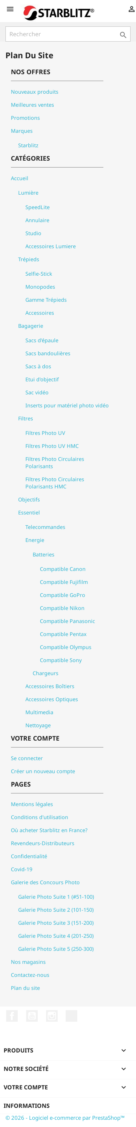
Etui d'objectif (42, 379)
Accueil (19, 178)
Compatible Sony (61, 660)
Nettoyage (38, 725)
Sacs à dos (38, 366)
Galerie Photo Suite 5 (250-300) (56, 948)
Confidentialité (29, 856)
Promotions (25, 117)
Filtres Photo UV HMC (52, 445)
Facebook (12, 1016)
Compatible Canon (63, 568)
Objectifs (29, 499)
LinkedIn (71, 1016)
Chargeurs (45, 673)
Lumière (28, 192)
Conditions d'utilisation (39, 817)
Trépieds (28, 259)
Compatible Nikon (62, 608)
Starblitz (28, 145)
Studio (33, 233)
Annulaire (37, 220)
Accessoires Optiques (51, 699)
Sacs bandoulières (47, 353)
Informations (27, 1106)
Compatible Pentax (63, 634)
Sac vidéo (37, 392)
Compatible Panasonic (67, 621)
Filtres (25, 418)
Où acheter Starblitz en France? (49, 830)
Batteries (43, 554)
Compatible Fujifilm (64, 582)
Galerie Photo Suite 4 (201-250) (56, 935)
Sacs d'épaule (41, 340)
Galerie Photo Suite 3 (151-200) (56, 922)
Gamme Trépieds (46, 299)
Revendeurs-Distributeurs (42, 843)
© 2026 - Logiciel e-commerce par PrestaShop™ (65, 1117)
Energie (34, 540)
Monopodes (40, 286)
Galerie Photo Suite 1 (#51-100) (56, 896)
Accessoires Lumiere (50, 246)
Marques (22, 130)
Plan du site (25, 987)
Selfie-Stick (38, 273)
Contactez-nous (30, 974)
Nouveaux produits (34, 91)
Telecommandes (45, 527)
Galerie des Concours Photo (45, 882)
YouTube (32, 1016)
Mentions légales (32, 804)
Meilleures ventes (32, 104)
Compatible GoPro (62, 595)
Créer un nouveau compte (43, 771)
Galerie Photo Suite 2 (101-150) (56, 909)
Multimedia (39, 712)
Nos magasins (28, 961)
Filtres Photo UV (45, 432)
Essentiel (29, 512)
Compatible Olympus (65, 647)
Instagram (52, 1016)
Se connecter (27, 758)
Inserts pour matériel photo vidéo (67, 405)
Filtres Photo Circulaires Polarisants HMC (54, 483)
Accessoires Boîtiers (49, 686)
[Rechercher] (68, 34)
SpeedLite (37, 207)
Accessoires (39, 312)
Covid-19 (21, 869)
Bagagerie (30, 325)
